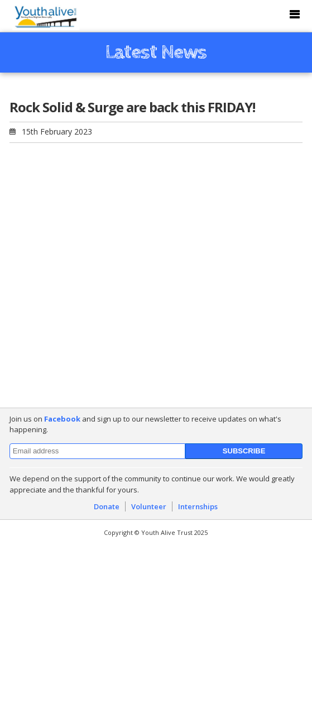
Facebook (62, 419)
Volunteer (148, 506)
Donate (106, 506)
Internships (198, 506)
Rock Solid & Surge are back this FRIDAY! (132, 107)
